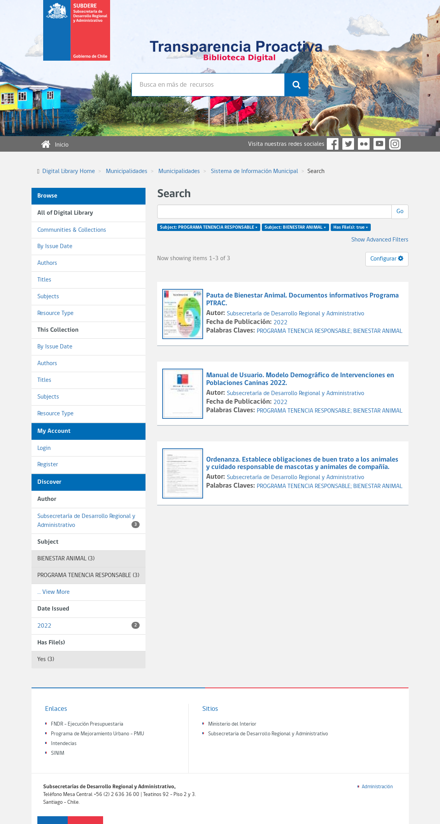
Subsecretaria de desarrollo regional (76, 36)
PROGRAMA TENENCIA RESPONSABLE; (305, 331)
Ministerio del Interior (232, 724)
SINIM (57, 753)
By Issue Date (54, 246)
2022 (88, 625)
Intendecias (64, 744)
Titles (44, 280)
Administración (377, 786)
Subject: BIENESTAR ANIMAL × (295, 227)
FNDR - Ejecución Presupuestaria (87, 724)
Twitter (348, 144)
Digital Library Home (68, 171)
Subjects (48, 297)
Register (47, 465)
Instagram (395, 144)
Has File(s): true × (350, 227)
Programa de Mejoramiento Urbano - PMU (97, 734)
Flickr (364, 144)
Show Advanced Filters (379, 240)
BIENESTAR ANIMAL (377, 331)
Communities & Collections (71, 230)
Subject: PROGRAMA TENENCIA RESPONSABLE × (209, 227)
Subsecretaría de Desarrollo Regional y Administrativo (88, 520)
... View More (53, 592)
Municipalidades (126, 171)
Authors (47, 263)
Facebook (332, 144)
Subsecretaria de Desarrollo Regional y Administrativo (268, 734)
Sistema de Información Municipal (254, 171)
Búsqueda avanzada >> (160, 105)
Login (44, 448)
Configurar (386, 258)
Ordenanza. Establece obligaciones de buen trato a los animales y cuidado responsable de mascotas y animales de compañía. (302, 463)
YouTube (379, 144)
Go (399, 211)
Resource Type (55, 313)
